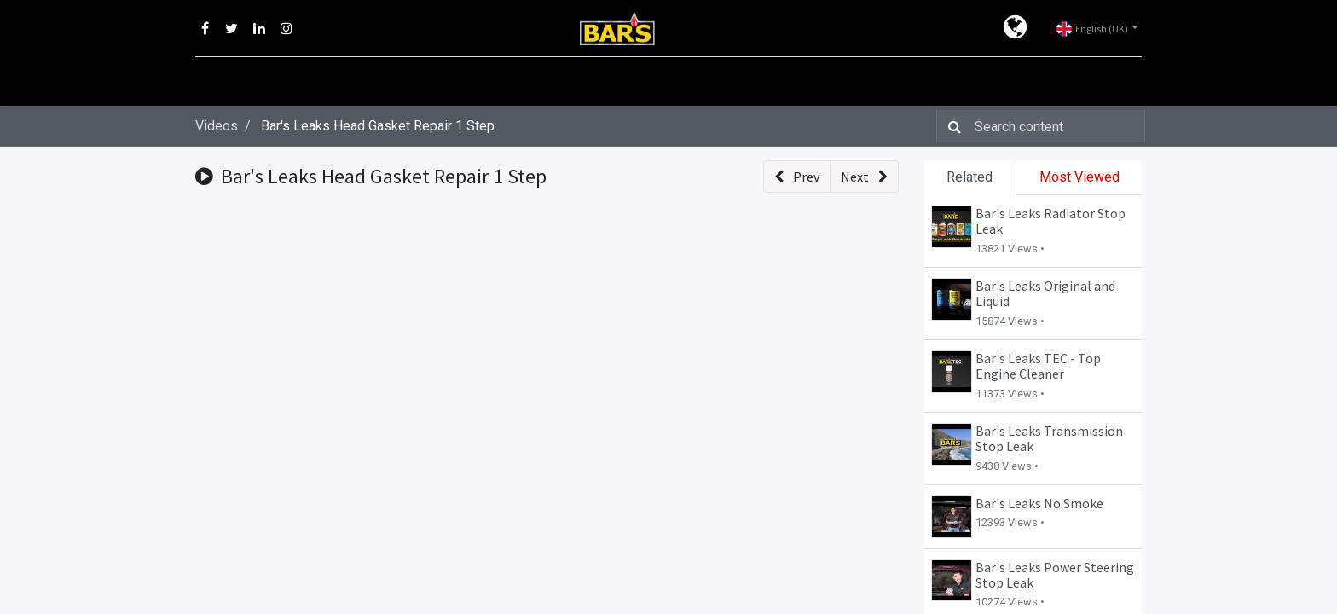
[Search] (951, 126)
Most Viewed (1079, 177)
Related (969, 177)
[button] (797, 176)
